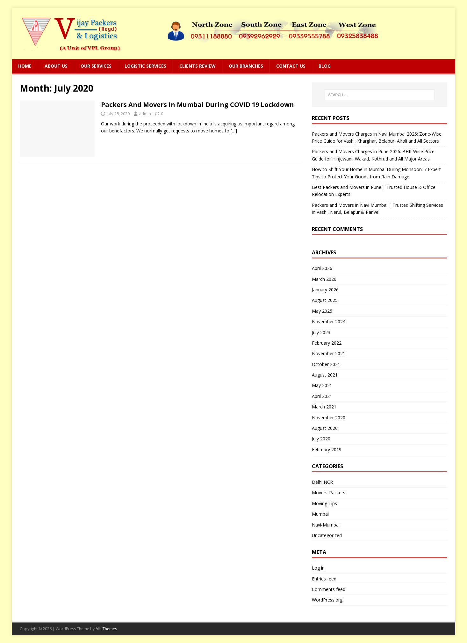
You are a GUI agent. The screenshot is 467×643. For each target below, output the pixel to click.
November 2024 (328, 321)
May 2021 (322, 385)
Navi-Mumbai (326, 525)
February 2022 (326, 343)
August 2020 (325, 428)
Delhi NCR (322, 482)
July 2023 (321, 332)
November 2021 (328, 353)
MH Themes (106, 629)
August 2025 (325, 300)
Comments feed (328, 589)
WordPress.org (327, 600)
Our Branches (246, 66)
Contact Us (290, 66)
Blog (325, 66)
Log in (318, 568)
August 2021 (325, 375)
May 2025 (322, 311)
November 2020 (328, 418)
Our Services (96, 66)
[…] (234, 131)
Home (25, 66)
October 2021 (326, 364)
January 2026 (325, 290)
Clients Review (197, 66)
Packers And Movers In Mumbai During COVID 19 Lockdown (197, 104)
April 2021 (322, 396)
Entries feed (324, 579)
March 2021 (324, 407)
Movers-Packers (328, 493)
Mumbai (320, 514)
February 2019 (326, 449)
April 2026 (322, 268)
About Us (56, 66)
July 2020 (321, 439)
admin (145, 113)
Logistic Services (145, 66)
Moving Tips (324, 503)
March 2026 (324, 279)
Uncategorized (327, 535)
